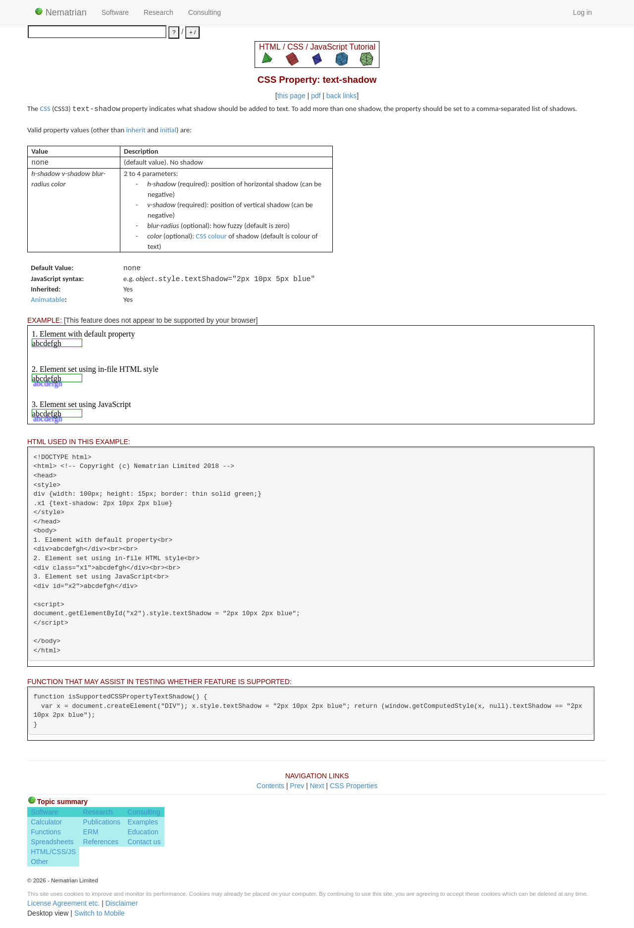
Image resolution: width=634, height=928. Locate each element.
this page (291, 96)
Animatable (47, 299)
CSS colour (211, 236)
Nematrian (61, 12)
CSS (45, 108)
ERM (91, 832)
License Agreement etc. (63, 903)
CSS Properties (353, 786)
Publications (102, 822)
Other (39, 862)
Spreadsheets (52, 842)
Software (115, 12)
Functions (46, 832)
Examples (142, 822)
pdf (315, 96)
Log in (582, 12)
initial (168, 129)
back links (341, 96)
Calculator (46, 822)
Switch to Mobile (99, 913)
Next (317, 786)
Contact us (143, 842)
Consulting (204, 12)
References (101, 842)
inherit (136, 129)
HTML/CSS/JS (53, 852)
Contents (270, 786)
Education (142, 832)
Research (158, 12)
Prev (297, 786)
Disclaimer (122, 903)
